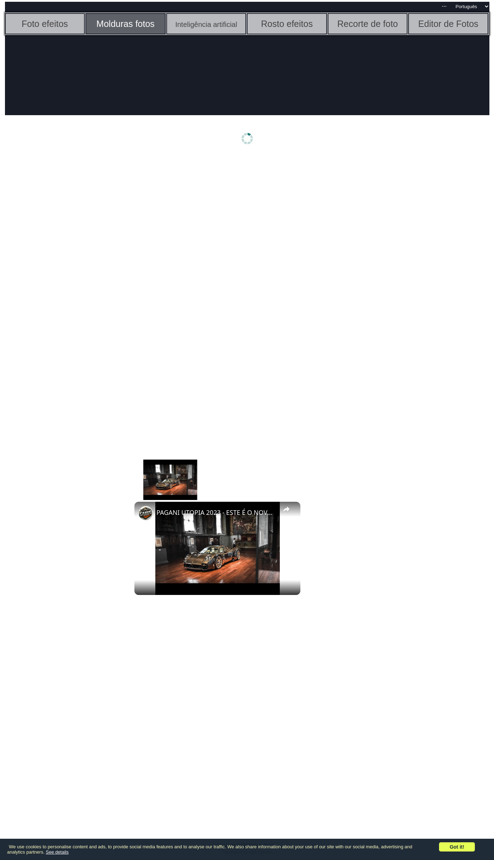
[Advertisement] (60, 268)
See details (57, 852)
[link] (146, 513)
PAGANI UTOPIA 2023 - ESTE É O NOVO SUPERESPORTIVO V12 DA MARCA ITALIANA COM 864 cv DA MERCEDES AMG (216, 512)
